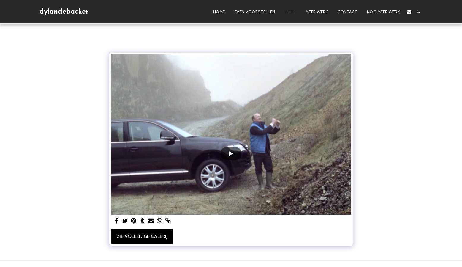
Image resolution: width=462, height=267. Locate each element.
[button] (409, 12)
